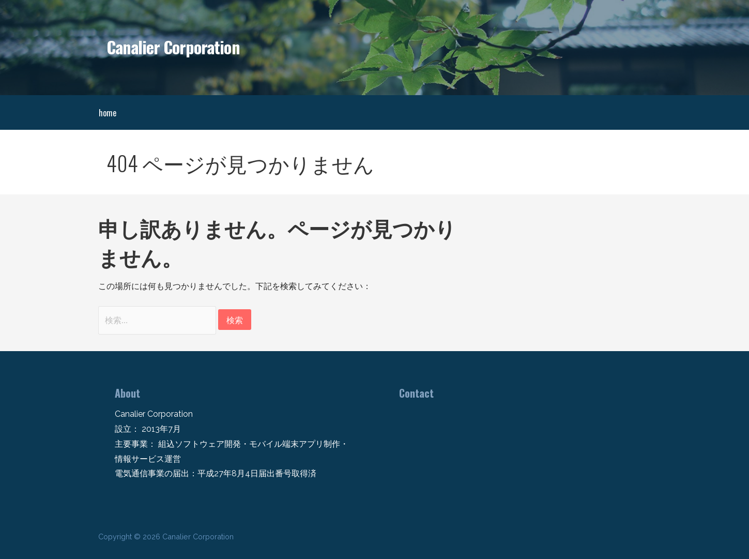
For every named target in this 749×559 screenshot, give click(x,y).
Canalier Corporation (173, 47)
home (107, 113)
